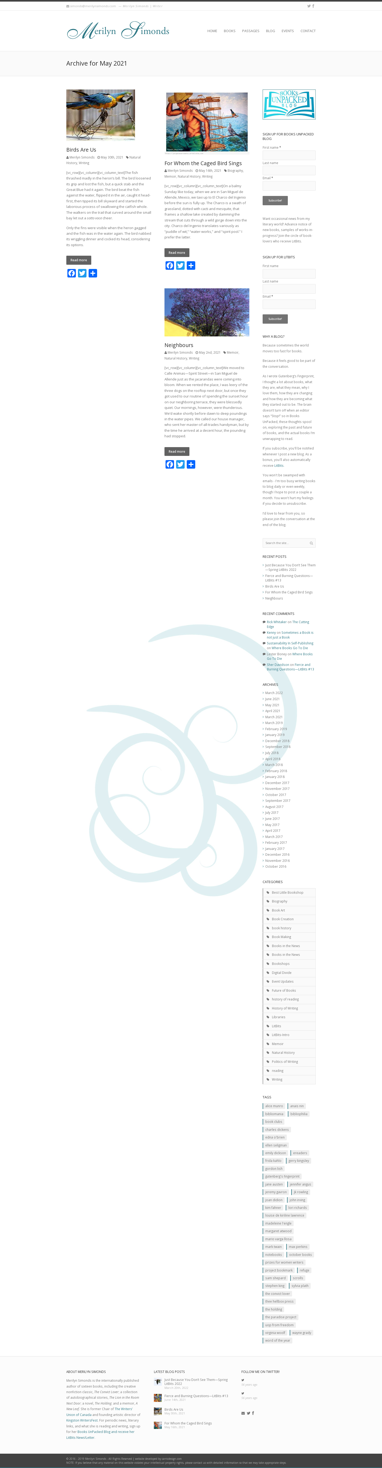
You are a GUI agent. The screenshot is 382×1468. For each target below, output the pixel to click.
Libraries (278, 1017)
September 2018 (277, 746)
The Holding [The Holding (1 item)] (273, 1309)
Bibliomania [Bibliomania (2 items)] (274, 1114)
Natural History (189, 176)
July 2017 (272, 812)
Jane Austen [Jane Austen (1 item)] (274, 1184)
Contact (308, 30)
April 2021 (272, 711)
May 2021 (272, 705)
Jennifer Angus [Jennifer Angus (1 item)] (300, 1184)
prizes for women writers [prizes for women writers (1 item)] (284, 1262)
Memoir (170, 176)
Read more (79, 260)
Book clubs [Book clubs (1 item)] (273, 1121)
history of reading (285, 999)
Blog (270, 30)
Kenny (271, 632)
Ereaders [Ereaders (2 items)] (300, 1153)
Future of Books (284, 990)
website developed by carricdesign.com (158, 1459)
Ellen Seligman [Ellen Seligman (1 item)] (276, 1145)
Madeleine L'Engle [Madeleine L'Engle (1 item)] (278, 1223)
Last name (270, 163)
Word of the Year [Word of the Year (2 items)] (277, 1340)
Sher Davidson (278, 664)
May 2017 (272, 825)
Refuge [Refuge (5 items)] (304, 1270)
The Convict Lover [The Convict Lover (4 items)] (277, 1293)
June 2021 (272, 699)
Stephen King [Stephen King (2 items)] (274, 1285)
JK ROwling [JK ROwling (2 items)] (301, 1192)
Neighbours (178, 345)
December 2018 (277, 741)
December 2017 (277, 783)
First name (272, 147)
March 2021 (274, 717)
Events (288, 30)
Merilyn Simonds (82, 157)
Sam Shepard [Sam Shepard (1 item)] (275, 1278)
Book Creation (283, 919)
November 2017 (277, 788)
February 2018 (276, 771)
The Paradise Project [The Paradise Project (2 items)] (280, 1317)
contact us (199, 1463)
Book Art (278, 910)
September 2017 (277, 800)
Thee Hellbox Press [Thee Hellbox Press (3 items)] (279, 1301)
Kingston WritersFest (82, 1420)
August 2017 (274, 806)
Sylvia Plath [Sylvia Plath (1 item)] (300, 1285)
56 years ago (249, 1384)
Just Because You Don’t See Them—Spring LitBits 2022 (290, 567)
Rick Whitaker (277, 622)
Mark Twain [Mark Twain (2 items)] (273, 1246)
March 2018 (274, 765)
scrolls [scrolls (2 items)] (298, 1278)
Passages (250, 30)
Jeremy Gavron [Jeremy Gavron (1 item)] (276, 1192)
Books (230, 30)
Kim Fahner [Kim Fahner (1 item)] (273, 1207)
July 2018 (272, 753)
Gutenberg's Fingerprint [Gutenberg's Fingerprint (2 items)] (282, 1176)
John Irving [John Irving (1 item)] (297, 1200)
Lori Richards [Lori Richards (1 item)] (297, 1207)
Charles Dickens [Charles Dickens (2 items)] (277, 1129)
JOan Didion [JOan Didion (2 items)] (274, 1200)
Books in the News (286, 946)
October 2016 (275, 866)
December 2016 (277, 854)
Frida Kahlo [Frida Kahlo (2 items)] (273, 1160)
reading (277, 1070)
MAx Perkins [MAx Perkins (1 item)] (298, 1246)
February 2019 (276, 729)
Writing (84, 163)
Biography (235, 170)
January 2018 (275, 776)
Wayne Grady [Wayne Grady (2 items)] (301, 1332)
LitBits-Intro (280, 1035)
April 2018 (272, 759)
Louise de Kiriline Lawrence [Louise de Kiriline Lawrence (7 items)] (284, 1215)
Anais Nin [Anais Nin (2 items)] (297, 1106)
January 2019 (275, 735)
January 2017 (275, 848)
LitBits (279, 465)
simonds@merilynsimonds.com (93, 6)
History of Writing (285, 1008)
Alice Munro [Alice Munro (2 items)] (274, 1106)
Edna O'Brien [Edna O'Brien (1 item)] (275, 1137)
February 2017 (276, 842)
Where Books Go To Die (290, 648)
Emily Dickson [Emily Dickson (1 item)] (275, 1153)
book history (281, 928)
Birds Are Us (81, 149)
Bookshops (281, 963)
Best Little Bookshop (287, 892)
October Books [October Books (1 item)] (300, 1254)
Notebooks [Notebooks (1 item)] (273, 1254)
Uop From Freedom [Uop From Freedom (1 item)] (279, 1325)
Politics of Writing (285, 1061)
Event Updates (283, 981)
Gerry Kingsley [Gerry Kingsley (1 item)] (299, 1160)
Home (212, 30)
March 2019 (274, 723)
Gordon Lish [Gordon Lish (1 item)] (274, 1168)
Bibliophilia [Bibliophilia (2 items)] (298, 1114)
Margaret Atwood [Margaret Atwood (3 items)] (278, 1231)
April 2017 (272, 830)
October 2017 (275, 795)
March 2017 (274, 836)
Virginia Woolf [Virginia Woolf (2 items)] (275, 1332)
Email (268, 178)
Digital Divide (282, 972)
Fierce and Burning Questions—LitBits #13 (290, 666)
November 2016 (277, 860)
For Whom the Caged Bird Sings (203, 163)
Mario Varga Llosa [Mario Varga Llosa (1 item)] (278, 1239)
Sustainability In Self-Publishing (290, 643)
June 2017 (272, 818)
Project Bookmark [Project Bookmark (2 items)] (279, 1270)
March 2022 (274, 693)
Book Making (281, 937)
